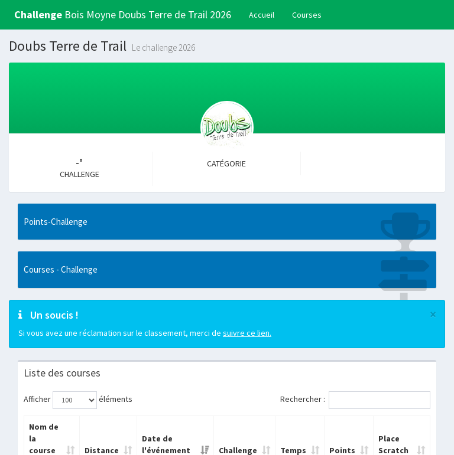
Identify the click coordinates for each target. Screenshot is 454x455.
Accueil (261, 14)
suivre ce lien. (247, 333)
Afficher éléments (78, 400)
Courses (307, 14)
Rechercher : (355, 400)
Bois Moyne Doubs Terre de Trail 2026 (122, 14)
